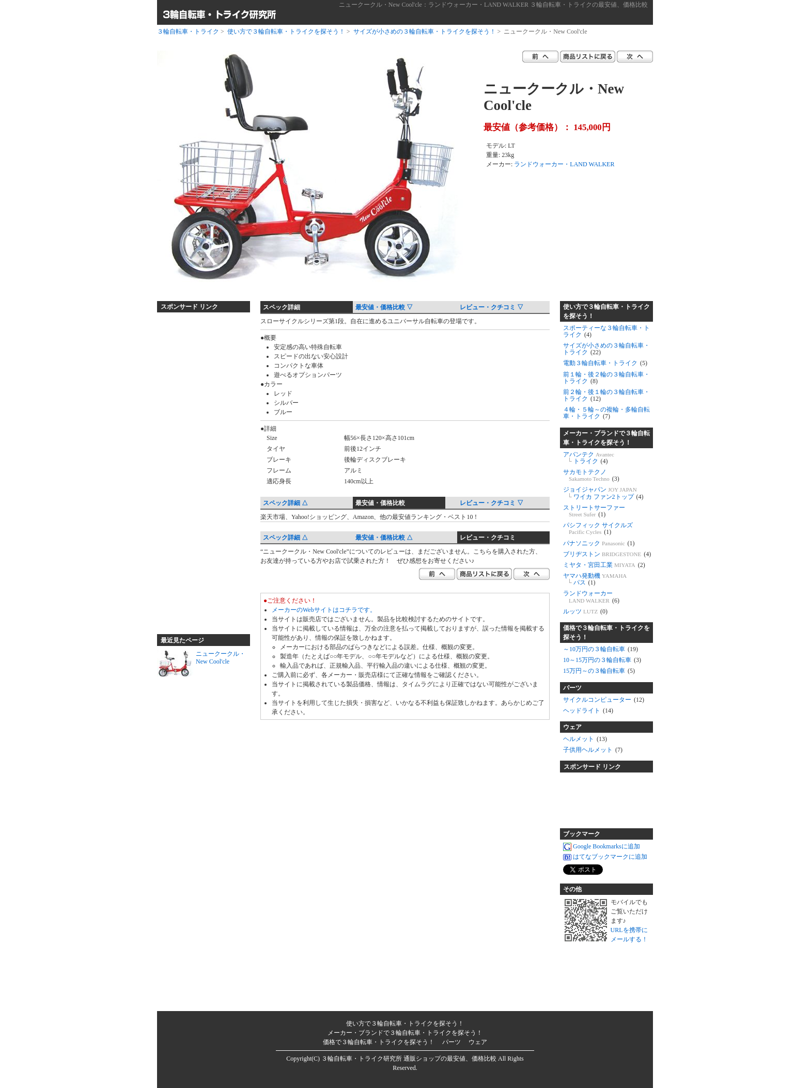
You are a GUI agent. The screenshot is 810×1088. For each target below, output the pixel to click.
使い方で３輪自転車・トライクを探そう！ (286, 31)
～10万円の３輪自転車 (600, 649)
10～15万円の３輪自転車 (602, 660)
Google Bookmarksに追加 (601, 847)
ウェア (572, 727)
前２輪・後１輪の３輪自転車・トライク (606, 395)
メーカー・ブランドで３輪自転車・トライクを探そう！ (606, 438)
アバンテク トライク (588, 458)
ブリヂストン (607, 554)
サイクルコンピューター (603, 699)
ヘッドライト (588, 710)
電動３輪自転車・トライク (605, 363)
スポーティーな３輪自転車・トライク (606, 331)
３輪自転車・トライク (188, 31)
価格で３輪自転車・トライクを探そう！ (606, 632)
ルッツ (585, 611)
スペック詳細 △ (285, 503)
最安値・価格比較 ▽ (384, 307)
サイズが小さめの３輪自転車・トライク (606, 349)
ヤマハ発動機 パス (595, 579)
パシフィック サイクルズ (598, 528)
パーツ (572, 687)
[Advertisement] (198, 469)
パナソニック (599, 543)
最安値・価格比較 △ (384, 537)
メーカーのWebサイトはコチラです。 (324, 609)
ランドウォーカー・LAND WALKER (564, 164)
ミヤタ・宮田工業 (604, 565)
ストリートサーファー (594, 511)
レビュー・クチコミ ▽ (491, 307)
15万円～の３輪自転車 (599, 670)
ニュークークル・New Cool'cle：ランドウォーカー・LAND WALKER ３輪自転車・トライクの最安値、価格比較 (493, 4)
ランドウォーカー (591, 597)
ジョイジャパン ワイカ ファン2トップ (603, 493)
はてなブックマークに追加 (605, 857)
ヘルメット (585, 739)
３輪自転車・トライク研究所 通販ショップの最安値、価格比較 (408, 1058)
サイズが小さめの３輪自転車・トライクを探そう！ (424, 31)
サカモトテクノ (591, 475)
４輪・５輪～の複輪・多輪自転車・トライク (606, 413)
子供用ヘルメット (592, 749)
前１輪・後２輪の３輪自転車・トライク (606, 378)
